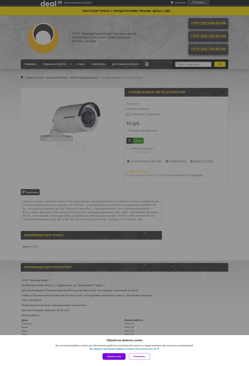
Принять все (114, 356)
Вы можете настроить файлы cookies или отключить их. (123, 348)
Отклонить (139, 356)
